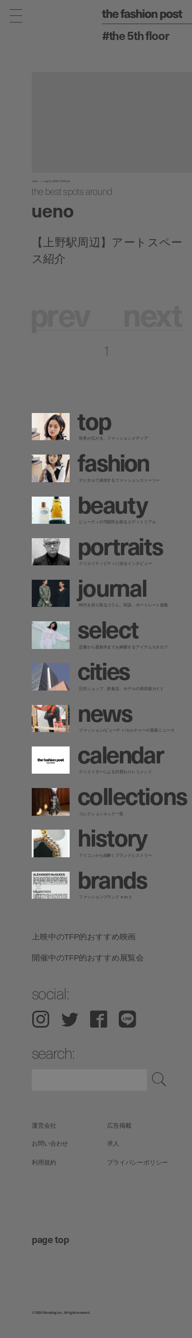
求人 (113, 1143)
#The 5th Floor (135, 35)
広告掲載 (119, 1125)
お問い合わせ (50, 1143)
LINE (127, 1019)
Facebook (98, 1019)
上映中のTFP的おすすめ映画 (84, 936)
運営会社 (44, 1125)
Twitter (69, 1019)
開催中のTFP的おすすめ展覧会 (88, 958)
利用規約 (44, 1162)
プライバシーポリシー (137, 1162)
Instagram (41, 1019)
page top (50, 1239)
